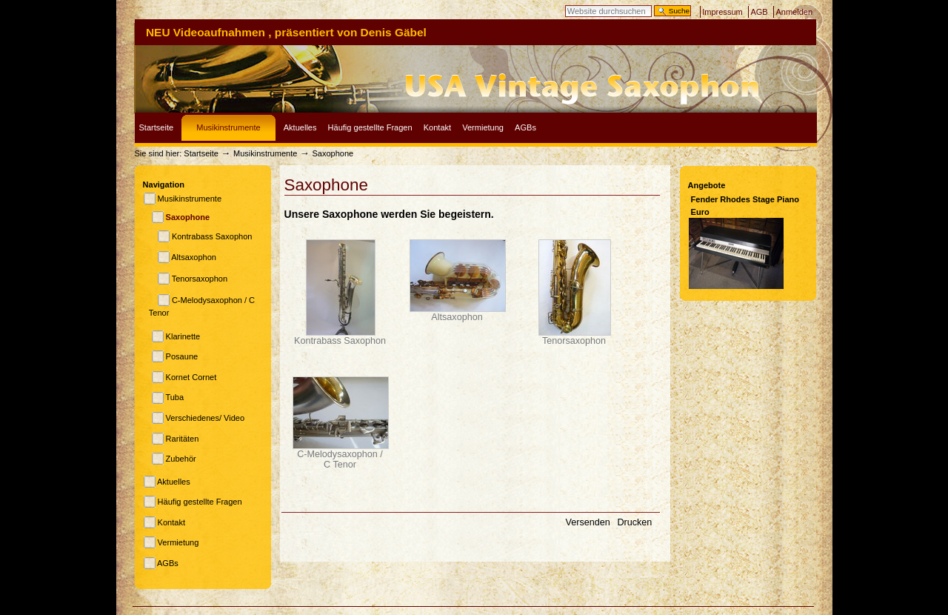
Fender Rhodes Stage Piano (745, 199)
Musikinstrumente (228, 127)
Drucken (634, 522)
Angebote (707, 185)
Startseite (156, 127)
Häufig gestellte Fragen (370, 127)
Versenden (588, 522)
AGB (758, 11)
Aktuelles (300, 127)
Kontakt (437, 127)
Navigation (163, 184)
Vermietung (483, 127)
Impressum (722, 11)
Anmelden (793, 11)
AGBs (525, 127)
